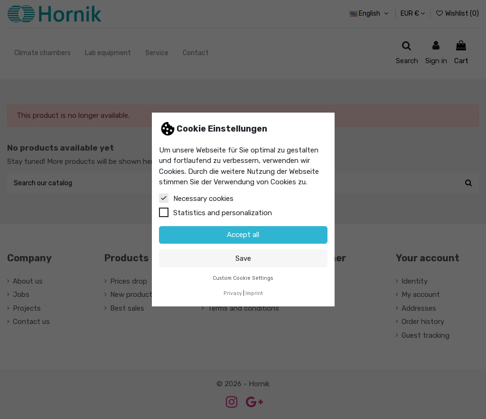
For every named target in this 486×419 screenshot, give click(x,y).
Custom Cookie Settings (243, 278)
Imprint (254, 293)
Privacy (233, 293)
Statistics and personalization (215, 212)
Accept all (243, 234)
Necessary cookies (196, 198)
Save (243, 258)
